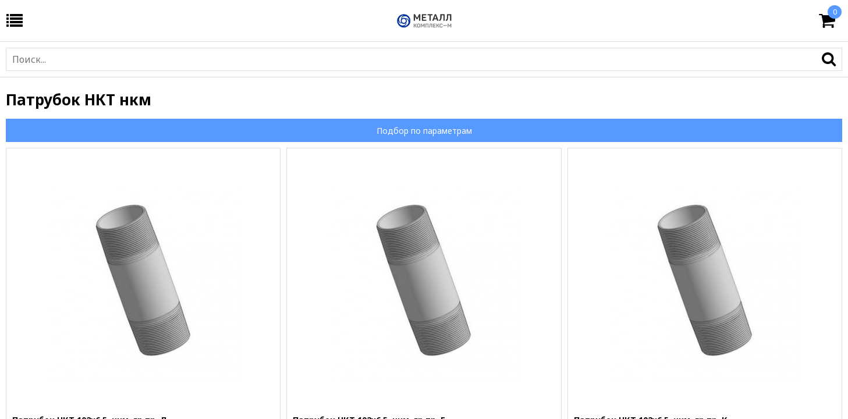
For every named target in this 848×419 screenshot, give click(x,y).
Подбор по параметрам (424, 130)
